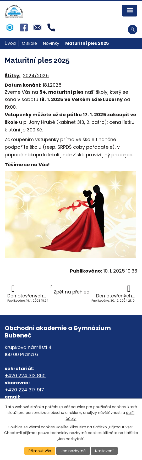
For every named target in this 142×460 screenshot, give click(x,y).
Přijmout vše (40, 450)
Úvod (10, 43)
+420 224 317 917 (24, 389)
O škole (29, 43)
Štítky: (12, 75)
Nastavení (104, 450)
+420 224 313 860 (25, 375)
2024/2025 (36, 75)
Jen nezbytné (73, 450)
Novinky (51, 43)
